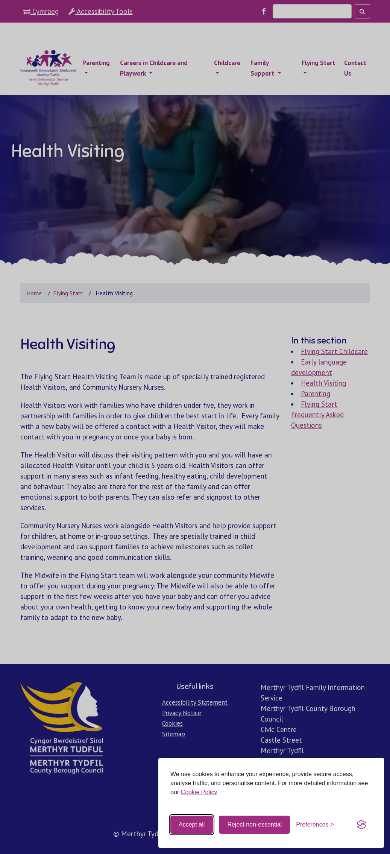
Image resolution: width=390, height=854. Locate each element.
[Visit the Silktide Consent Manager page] (361, 824)
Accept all (192, 824)
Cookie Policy (199, 792)
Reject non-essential (254, 824)
